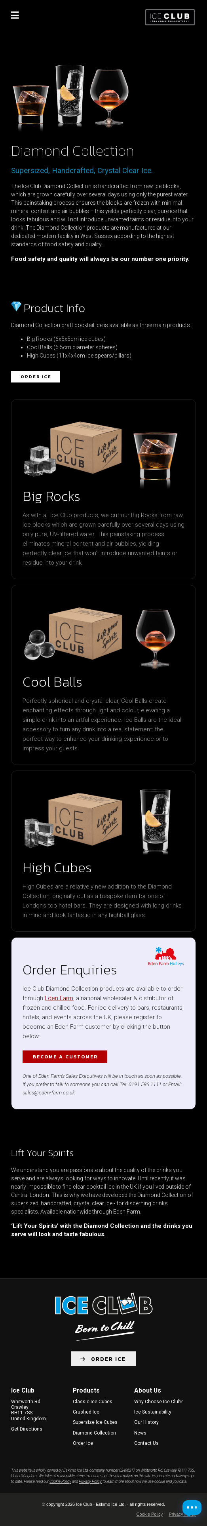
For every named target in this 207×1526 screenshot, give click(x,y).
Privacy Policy (90, 1481)
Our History (146, 1422)
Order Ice (36, 376)
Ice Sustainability (152, 1412)
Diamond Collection (94, 1433)
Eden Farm (59, 998)
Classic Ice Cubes (92, 1401)
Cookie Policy (60, 1481)
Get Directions (26, 1429)
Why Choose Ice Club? (158, 1401)
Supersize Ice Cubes (95, 1422)
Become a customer (65, 1056)
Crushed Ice (86, 1412)
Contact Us (146, 1443)
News (140, 1433)
